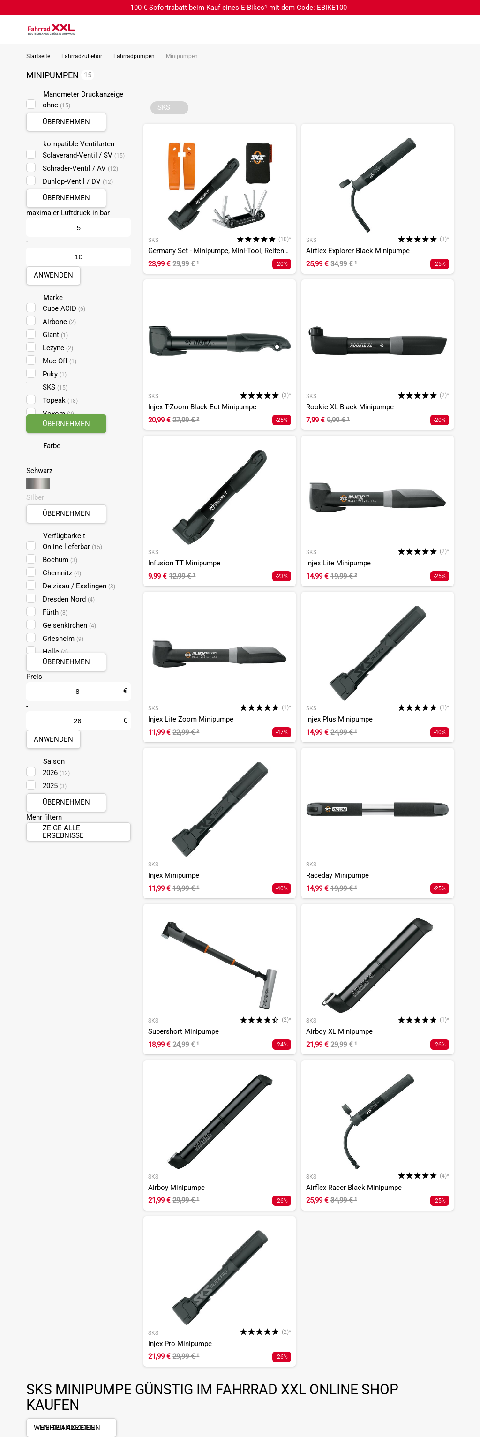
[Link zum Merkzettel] (445, 30)
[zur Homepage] (51, 29)
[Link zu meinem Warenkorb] (463, 29)
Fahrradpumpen (134, 56)
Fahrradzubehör (81, 56)
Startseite (38, 56)
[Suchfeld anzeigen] (426, 30)
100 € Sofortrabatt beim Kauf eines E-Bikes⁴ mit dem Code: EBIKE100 (238, 7)
